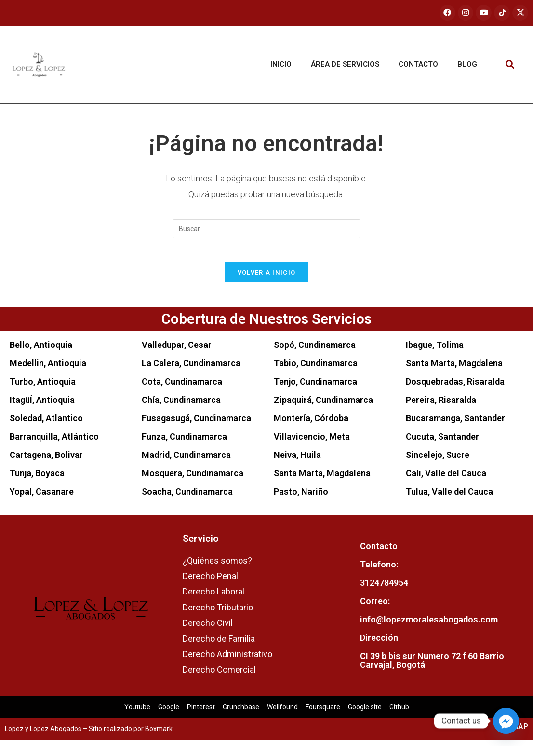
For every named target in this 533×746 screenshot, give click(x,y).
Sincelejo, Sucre (437, 461)
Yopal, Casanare (42, 497)
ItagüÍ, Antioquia (42, 406)
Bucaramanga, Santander (455, 424)
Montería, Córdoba (311, 424)
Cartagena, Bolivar (46, 461)
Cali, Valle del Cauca (446, 479)
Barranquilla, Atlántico (54, 442)
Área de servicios (345, 65)
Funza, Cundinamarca (184, 442)
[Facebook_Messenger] (506, 721)
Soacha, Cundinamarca (187, 497)
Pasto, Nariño (301, 497)
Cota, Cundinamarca (182, 387)
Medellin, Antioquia (48, 369)
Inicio (281, 65)
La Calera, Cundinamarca (191, 369)
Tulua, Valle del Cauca (449, 497)
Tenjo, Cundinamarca (315, 387)
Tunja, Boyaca (37, 479)
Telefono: (379, 571)
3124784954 (384, 589)
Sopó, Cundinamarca (315, 350)
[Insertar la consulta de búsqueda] (266, 229)
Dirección (379, 644)
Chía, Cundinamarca (181, 406)
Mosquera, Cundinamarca (192, 479)
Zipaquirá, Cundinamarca (323, 406)
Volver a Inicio (267, 278)
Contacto (418, 65)
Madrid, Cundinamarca (186, 461)
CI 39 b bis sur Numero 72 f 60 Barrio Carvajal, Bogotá (432, 666)
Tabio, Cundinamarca (316, 369)
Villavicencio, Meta (312, 442)
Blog (467, 65)
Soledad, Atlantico (46, 424)
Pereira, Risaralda (441, 406)
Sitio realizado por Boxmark (131, 735)
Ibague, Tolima (435, 350)
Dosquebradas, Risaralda (455, 387)
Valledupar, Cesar (177, 350)
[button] (510, 65)
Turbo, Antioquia (43, 387)
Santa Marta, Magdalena (322, 479)
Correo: (375, 607)
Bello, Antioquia (41, 350)
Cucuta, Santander (442, 442)
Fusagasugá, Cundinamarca (196, 424)
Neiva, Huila (297, 461)
